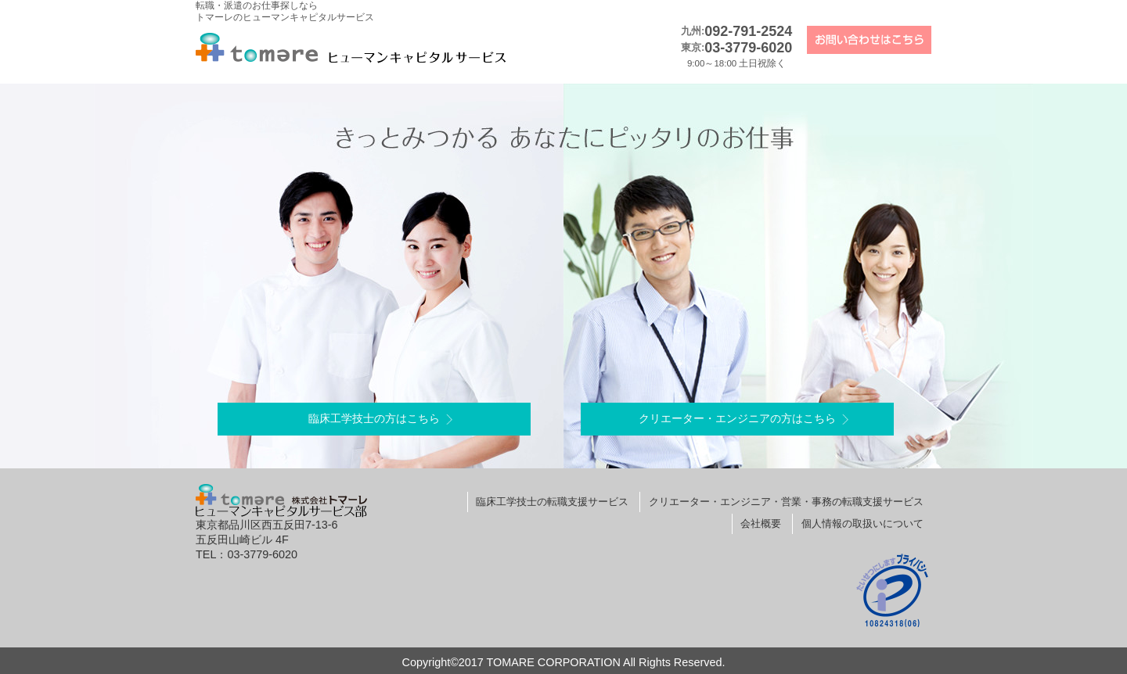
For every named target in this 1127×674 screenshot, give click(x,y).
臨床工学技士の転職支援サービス (552, 501)
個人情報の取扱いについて (862, 523)
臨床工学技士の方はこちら (374, 418)
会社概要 (760, 523)
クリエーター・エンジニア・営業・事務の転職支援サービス (786, 501)
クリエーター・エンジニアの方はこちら (737, 418)
